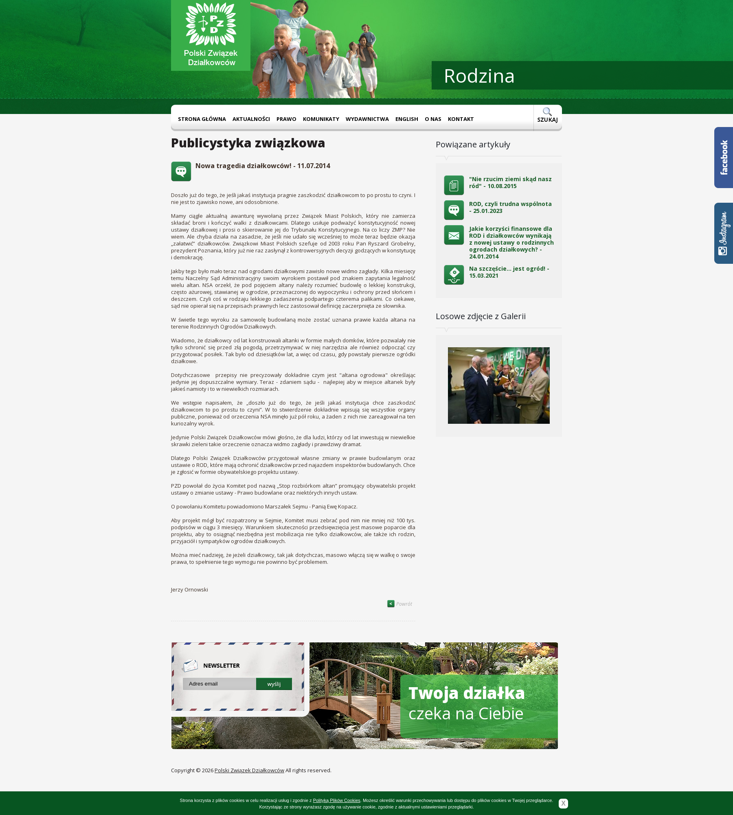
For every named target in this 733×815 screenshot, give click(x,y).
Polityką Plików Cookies (336, 800)
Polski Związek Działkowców (249, 770)
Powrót (399, 603)
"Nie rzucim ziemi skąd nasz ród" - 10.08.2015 (510, 182)
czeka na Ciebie (466, 702)
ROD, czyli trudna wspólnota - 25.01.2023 (510, 207)
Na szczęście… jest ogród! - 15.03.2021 (509, 272)
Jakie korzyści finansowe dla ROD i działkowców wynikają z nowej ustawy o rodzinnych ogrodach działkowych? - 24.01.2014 (511, 242)
